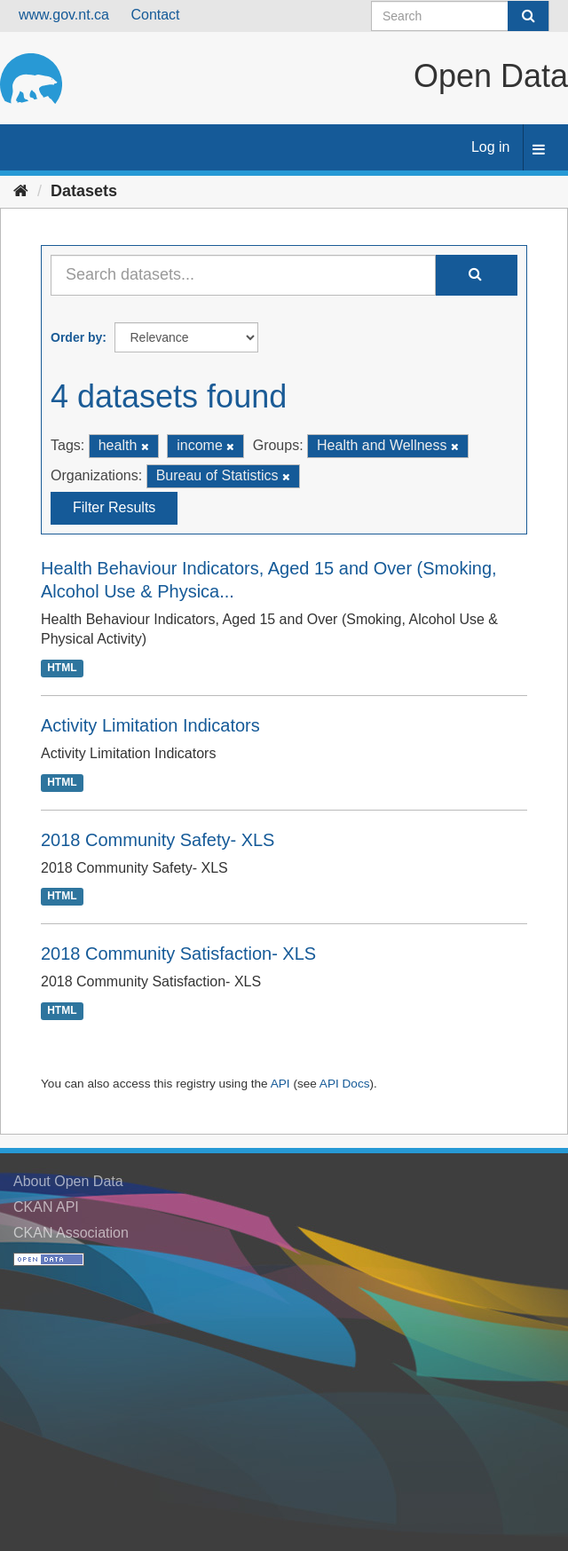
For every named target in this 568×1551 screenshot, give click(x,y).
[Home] (20, 191)
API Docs (345, 1083)
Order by (76, 337)
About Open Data (68, 1181)
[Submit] (528, 16)
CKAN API (46, 1207)
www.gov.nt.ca (64, 14)
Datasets (84, 191)
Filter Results (114, 507)
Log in (490, 146)
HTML (61, 667)
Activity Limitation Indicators (150, 725)
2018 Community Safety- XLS (157, 840)
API (280, 1083)
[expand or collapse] (539, 150)
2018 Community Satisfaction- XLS (178, 953)
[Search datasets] (460, 16)
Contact (154, 14)
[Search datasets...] (243, 275)
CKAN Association (71, 1232)
